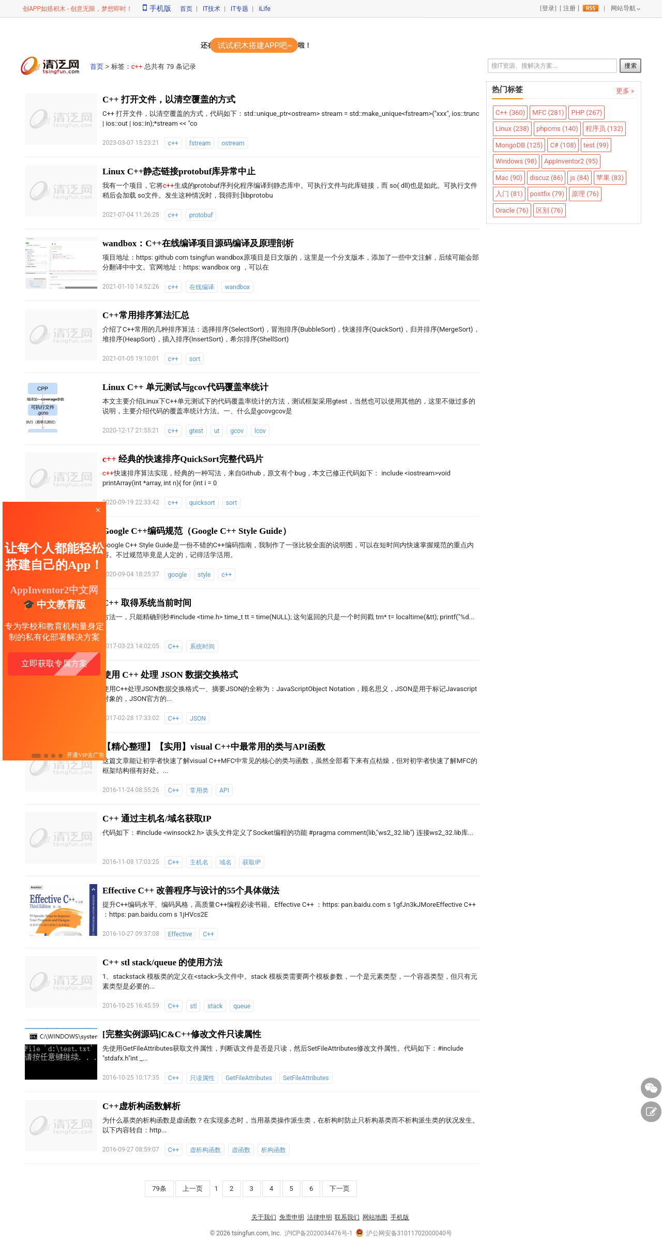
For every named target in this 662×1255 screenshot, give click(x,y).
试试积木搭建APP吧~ (255, 45)
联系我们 (347, 1217)
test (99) (596, 145)
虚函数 (241, 1150)
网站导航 (623, 8)
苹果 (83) (610, 178)
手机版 (157, 8)
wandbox (237, 287)
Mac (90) (508, 178)
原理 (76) (585, 194)
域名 (225, 862)
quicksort (202, 502)
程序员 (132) (604, 128)
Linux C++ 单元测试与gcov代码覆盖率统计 (185, 387)
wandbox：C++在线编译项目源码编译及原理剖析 (198, 243)
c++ (173, 143)
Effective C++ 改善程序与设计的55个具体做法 (190, 890)
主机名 (199, 862)
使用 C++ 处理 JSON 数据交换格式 (170, 675)
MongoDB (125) (519, 145)
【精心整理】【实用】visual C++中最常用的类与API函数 (213, 747)
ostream (232, 143)
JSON (198, 718)
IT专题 (239, 8)
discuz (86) (546, 178)
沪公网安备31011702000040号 (404, 1233)
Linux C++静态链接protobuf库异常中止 (178, 171)
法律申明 (319, 1217)
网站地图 (375, 1217)
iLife (264, 8)
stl (193, 1006)
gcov (237, 431)
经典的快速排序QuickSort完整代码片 (182, 459)
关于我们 (263, 1217)
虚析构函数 (205, 1150)
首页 (186, 8)
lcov (260, 431)
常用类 (199, 790)
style (204, 574)
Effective (180, 934)
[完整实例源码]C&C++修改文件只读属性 (181, 1034)
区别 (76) (549, 210)
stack (214, 1006)
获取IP (252, 862)
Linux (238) (512, 128)
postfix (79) (547, 194)
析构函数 (273, 1150)
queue (241, 1006)
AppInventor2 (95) (571, 161)
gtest (196, 431)
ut (217, 431)
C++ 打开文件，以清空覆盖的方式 (168, 99)
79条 (159, 1188)
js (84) (579, 178)
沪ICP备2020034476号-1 (318, 1233)
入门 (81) (509, 194)
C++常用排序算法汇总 (145, 315)
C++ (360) (510, 112)
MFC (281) (548, 112)
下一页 (339, 1188)
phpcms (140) (557, 128)
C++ (173, 646)
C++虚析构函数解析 (141, 1106)
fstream (200, 143)
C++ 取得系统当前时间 (146, 603)
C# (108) (563, 145)
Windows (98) (516, 161)
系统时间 (202, 646)
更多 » (625, 91)
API (224, 790)
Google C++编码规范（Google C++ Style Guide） (196, 531)
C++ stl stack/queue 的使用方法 (162, 962)
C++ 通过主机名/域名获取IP (157, 819)
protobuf (201, 215)
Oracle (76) (512, 210)
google (177, 574)
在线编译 (201, 287)
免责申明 (291, 1217)
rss (590, 8)
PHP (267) (586, 112)
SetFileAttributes (306, 1078)
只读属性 (202, 1078)
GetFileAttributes (248, 1078)
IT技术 (211, 8)
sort (194, 359)
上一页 (193, 1188)
